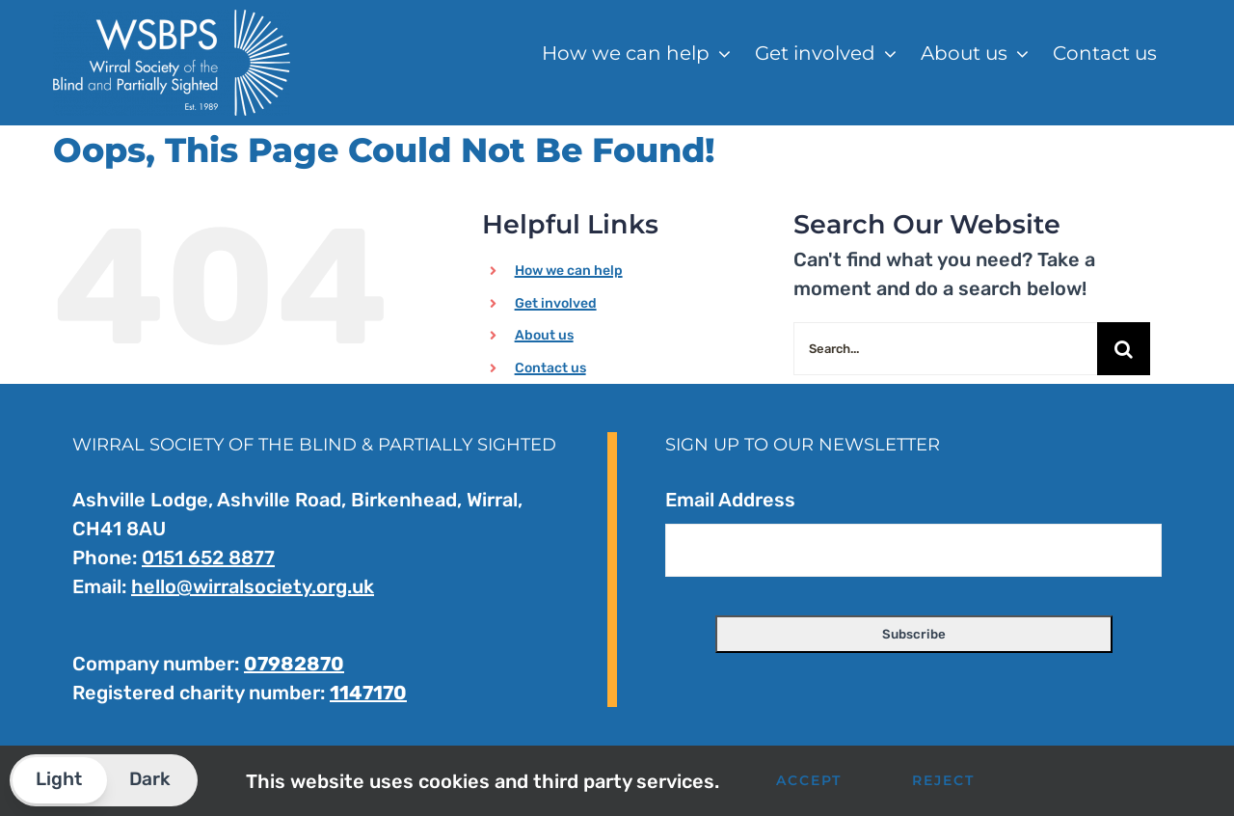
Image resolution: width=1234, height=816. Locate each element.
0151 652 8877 (208, 557)
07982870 (294, 663)
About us (544, 335)
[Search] (1123, 348)
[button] (104, 780)
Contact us (550, 368)
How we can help (569, 270)
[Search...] (945, 348)
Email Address (730, 499)
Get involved (556, 303)
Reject (943, 780)
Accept (809, 780)
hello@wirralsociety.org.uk (252, 586)
